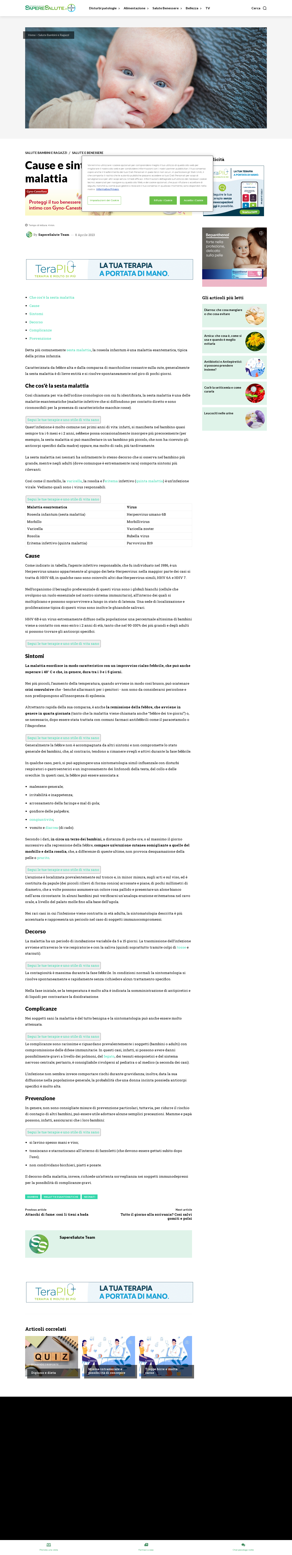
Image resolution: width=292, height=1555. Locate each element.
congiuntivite (41, 819)
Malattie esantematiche (61, 1196)
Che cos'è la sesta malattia (51, 297)
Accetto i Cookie (193, 200)
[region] (147, 184)
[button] (259, 8)
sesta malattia (79, 350)
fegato (109, 1056)
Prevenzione (40, 338)
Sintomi (36, 313)
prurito (43, 857)
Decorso (36, 322)
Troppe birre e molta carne (161, 1371)
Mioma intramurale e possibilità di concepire (106, 1371)
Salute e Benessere (87, 152)
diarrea (51, 827)
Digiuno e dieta (43, 1373)
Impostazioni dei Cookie (104, 200)
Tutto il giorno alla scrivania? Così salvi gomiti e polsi (156, 1216)
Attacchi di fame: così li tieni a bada (56, 1214)
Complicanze (40, 330)
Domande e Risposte (45, 1364)
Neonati (89, 1196)
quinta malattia (149, 481)
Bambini (32, 1196)
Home (32, 35)
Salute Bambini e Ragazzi (53, 35)
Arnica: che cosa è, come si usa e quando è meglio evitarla (223, 339)
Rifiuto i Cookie (163, 200)
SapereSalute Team (53, 234)
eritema (111, 481)
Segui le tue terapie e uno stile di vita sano (63, 419)
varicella (74, 481)
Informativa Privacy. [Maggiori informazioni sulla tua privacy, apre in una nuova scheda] (107, 189)
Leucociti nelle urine (218, 413)
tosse (181, 947)
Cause (34, 305)
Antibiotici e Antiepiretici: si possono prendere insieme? (223, 365)
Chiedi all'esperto (100, 1361)
